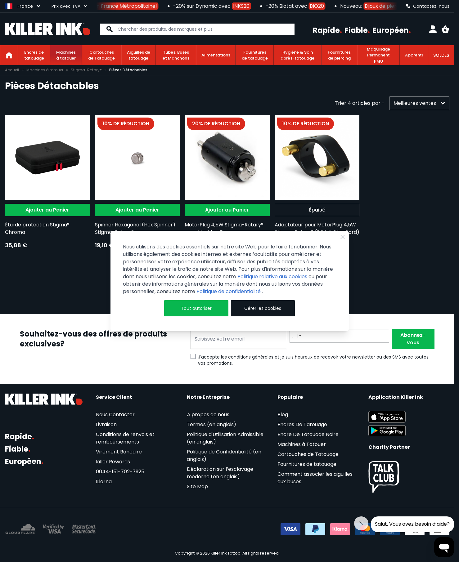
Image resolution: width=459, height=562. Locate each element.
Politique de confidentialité (229, 291)
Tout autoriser (196, 308)
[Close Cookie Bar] (342, 237)
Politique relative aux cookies (272, 276)
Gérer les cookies (262, 308)
